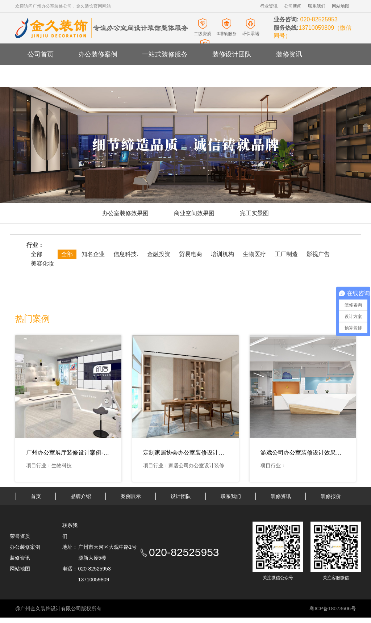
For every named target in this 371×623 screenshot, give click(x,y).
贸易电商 (190, 254)
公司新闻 (292, 6)
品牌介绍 (81, 496)
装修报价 (331, 496)
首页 (36, 496)
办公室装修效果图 (125, 213)
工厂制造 (286, 254)
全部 (36, 254)
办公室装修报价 (101, 76)
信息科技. (125, 254)
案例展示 (131, 496)
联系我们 (316, 6)
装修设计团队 (231, 54)
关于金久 (41, 76)
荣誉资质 (20, 536)
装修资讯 (289, 54)
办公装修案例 (97, 54)
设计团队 (181, 496)
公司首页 (41, 54)
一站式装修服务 (165, 54)
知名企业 (93, 254)
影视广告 (318, 254)
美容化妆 (42, 263)
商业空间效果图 (194, 213)
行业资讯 (269, 6)
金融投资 (158, 254)
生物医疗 (254, 254)
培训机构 (222, 254)
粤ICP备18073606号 (332, 608)
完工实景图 (254, 213)
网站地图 (340, 6)
